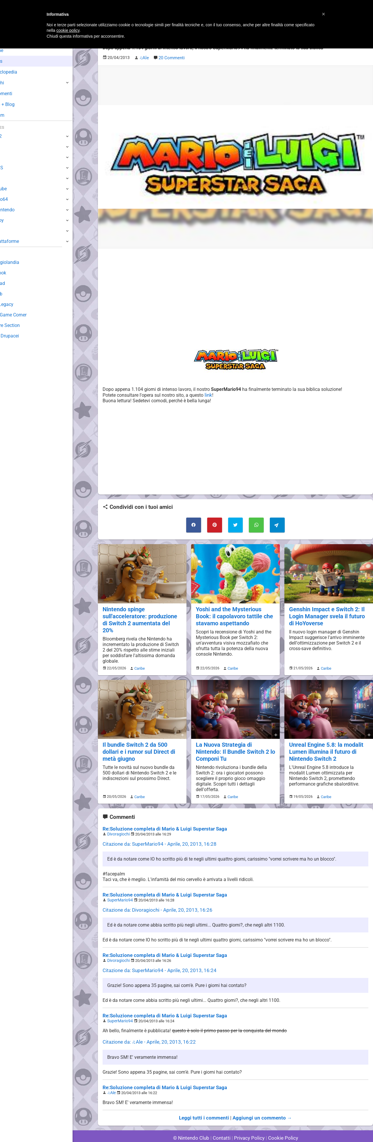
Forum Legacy (19, 304)
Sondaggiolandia (22, 262)
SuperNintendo (20, 210)
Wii (8, 178)
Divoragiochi (117, 822)
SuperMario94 (119, 887)
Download (15, 283)
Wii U (10, 157)
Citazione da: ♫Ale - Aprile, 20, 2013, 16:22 (146, 1027)
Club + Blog (20, 104)
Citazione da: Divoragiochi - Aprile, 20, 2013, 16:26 (154, 897)
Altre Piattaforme (22, 241)
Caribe (139, 658)
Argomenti (19, 93)
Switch (12, 146)
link (209, 394)
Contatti (222, 1121)
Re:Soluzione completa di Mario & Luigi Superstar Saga (160, 817)
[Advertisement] (235, 294)
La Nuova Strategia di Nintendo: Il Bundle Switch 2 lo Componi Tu (234, 741)
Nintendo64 (17, 199)
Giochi (15, 83)
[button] (323, 14)
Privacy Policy (248, 1121)
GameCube (16, 189)
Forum (15, 115)
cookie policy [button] (67, 30)
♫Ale (111, 1077)
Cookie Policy (280, 1121)
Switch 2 (13, 136)
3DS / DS (14, 167)
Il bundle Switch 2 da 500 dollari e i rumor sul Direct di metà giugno (138, 741)
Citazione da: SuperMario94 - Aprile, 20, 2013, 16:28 (156, 832)
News (14, 61)
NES (9, 231)
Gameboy (14, 220)
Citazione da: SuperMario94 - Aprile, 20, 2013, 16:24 (156, 956)
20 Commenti (171, 57)
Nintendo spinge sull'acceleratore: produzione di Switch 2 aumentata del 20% (142, 614)
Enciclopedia (21, 72)
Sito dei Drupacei (22, 336)
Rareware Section (23, 325)
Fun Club (14, 294)
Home (14, 50)
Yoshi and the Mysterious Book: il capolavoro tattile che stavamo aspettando (233, 614)
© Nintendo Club (194, 1121)
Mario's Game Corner (26, 315)
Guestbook (16, 273)
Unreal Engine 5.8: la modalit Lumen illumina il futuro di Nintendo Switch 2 (325, 741)
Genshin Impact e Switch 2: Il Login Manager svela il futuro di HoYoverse (328, 614)
